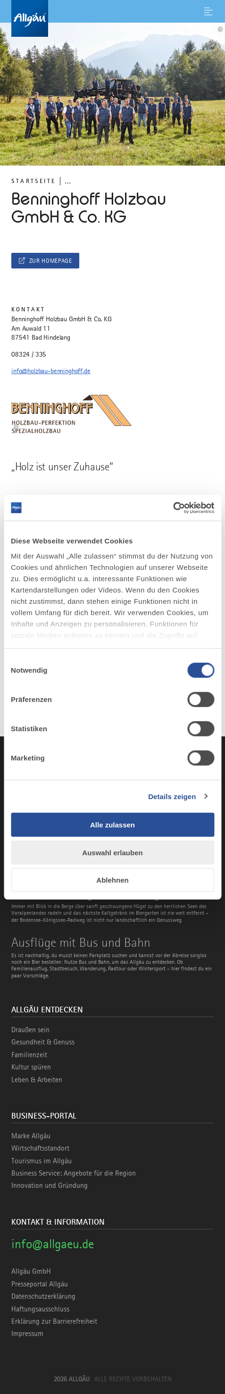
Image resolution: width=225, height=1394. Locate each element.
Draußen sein (30, 1030)
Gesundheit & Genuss (43, 1042)
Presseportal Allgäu (39, 1284)
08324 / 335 (28, 354)
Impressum (27, 1333)
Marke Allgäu (30, 1136)
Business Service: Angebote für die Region (73, 1173)
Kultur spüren (31, 1067)
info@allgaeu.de (52, 1243)
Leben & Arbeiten (36, 1080)
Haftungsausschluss (40, 1309)
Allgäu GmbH (31, 1271)
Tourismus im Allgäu (41, 1161)
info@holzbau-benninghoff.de (51, 371)
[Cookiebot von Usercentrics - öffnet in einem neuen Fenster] (173, 507)
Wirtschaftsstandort (40, 1148)
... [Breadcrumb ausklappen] (68, 181)
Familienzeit (29, 1055)
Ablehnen (112, 880)
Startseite (33, 180)
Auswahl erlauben (112, 852)
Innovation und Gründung (49, 1185)
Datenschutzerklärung (43, 1296)
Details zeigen (172, 796)
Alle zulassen (112, 825)
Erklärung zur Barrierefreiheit (54, 1321)
